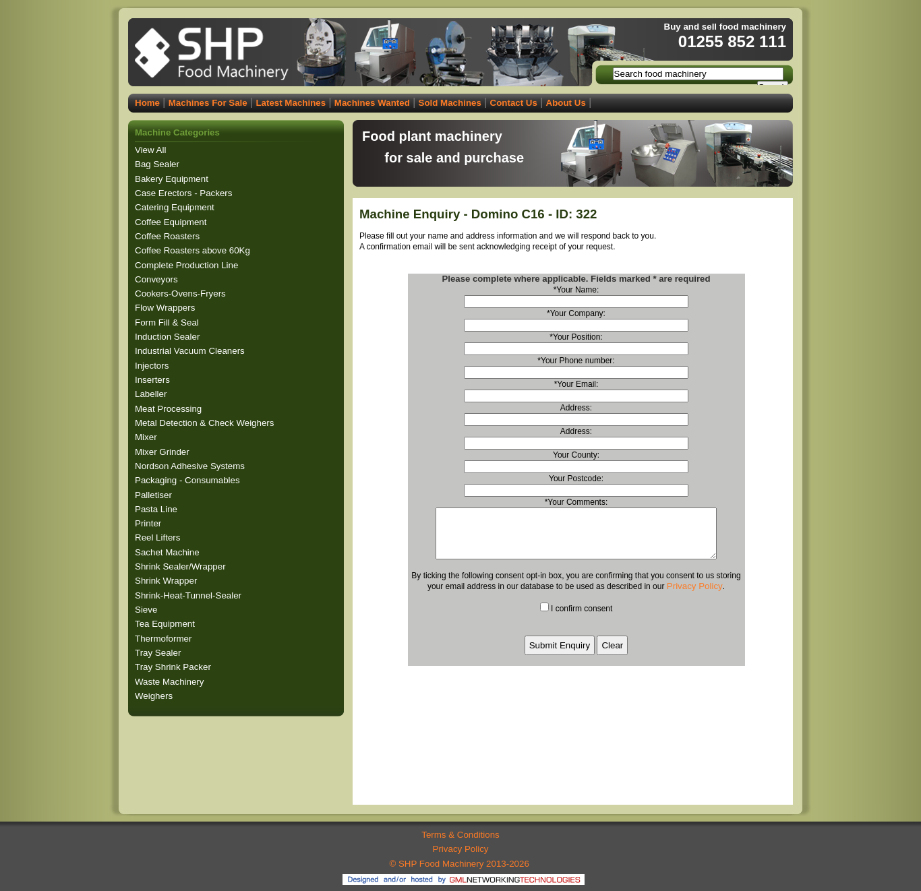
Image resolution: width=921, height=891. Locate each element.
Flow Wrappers (166, 308)
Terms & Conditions (460, 835)
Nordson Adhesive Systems (191, 466)
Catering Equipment (176, 207)
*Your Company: (576, 313)
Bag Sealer (158, 164)
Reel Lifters (159, 537)
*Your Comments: (576, 502)
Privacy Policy (695, 596)
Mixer (147, 437)
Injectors (153, 366)
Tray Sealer (159, 653)
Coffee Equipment (172, 222)
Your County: (576, 455)
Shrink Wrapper (167, 581)
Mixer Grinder (163, 452)
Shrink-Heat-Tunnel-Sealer (189, 595)
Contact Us (513, 103)
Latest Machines (291, 103)
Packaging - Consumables (188, 480)
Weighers (155, 696)
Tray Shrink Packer (174, 667)
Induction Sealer (168, 337)
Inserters (154, 380)
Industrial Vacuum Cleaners (191, 351)
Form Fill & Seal (168, 322)
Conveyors (157, 279)
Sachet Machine (168, 552)
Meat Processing (169, 409)
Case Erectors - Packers (185, 193)
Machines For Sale (208, 103)
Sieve (147, 610)
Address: (576, 407)
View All (150, 150)
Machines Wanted (372, 103)
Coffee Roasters (168, 236)
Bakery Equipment (173, 179)
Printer (149, 523)
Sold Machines (450, 103)
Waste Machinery (170, 682)
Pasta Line (157, 509)
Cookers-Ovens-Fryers (182, 293)
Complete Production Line (188, 265)
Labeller (152, 394)
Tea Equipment (166, 624)
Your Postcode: (576, 478)
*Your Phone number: (575, 360)
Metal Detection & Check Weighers (205, 423)
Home (147, 103)
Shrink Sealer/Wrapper (181, 566)
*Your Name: (576, 290)
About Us (566, 103)
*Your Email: (576, 384)
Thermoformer (164, 639)
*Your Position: (575, 337)
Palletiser (155, 495)
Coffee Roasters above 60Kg (194, 250)
